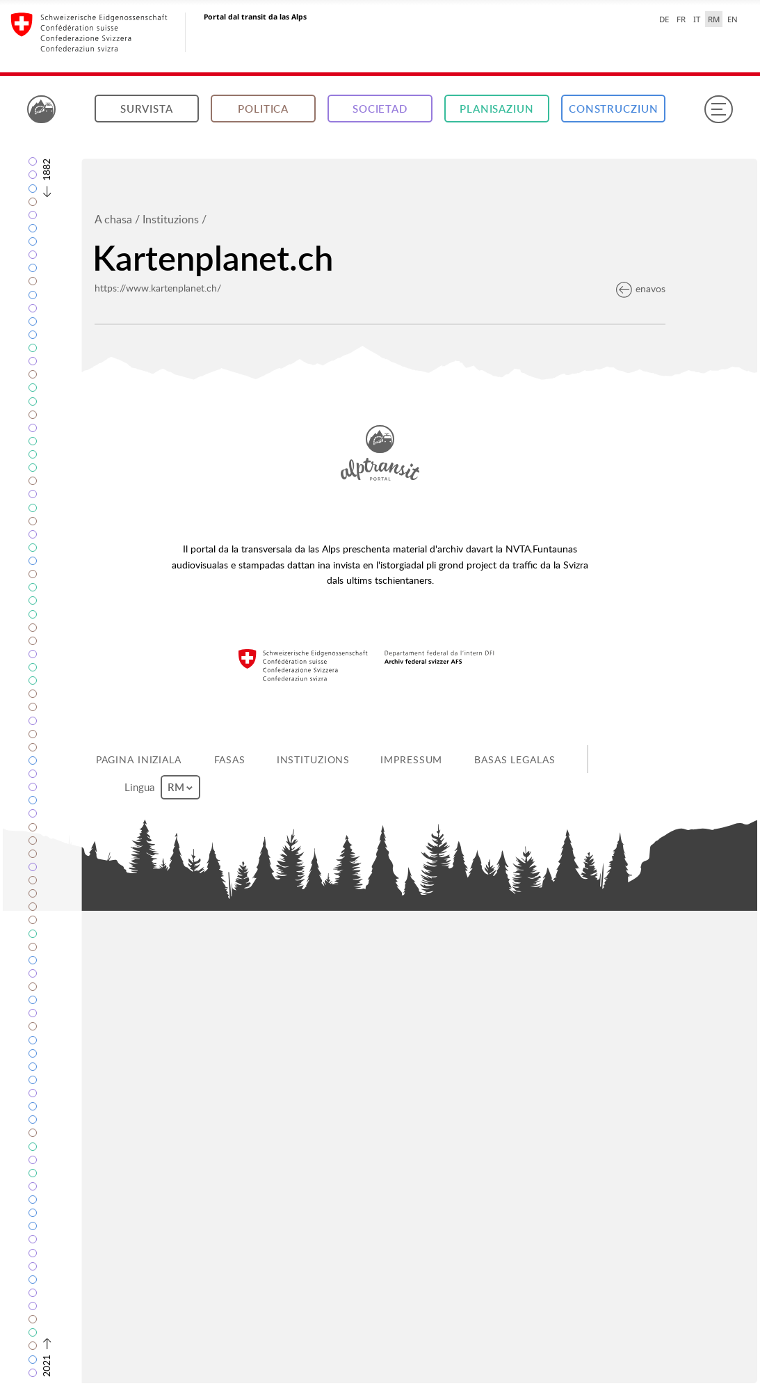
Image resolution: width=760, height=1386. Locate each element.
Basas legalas (514, 759)
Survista (146, 109)
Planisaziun (497, 109)
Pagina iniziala (138, 759)
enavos (640, 288)
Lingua (162, 787)
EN (732, 19)
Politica (263, 109)
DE (664, 19)
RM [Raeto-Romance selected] (714, 19)
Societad (380, 109)
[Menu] (718, 109)
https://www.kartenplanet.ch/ (158, 287)
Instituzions (171, 219)
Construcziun (613, 109)
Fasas (229, 759)
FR (681, 19)
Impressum (411, 759)
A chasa (113, 219)
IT (696, 19)
